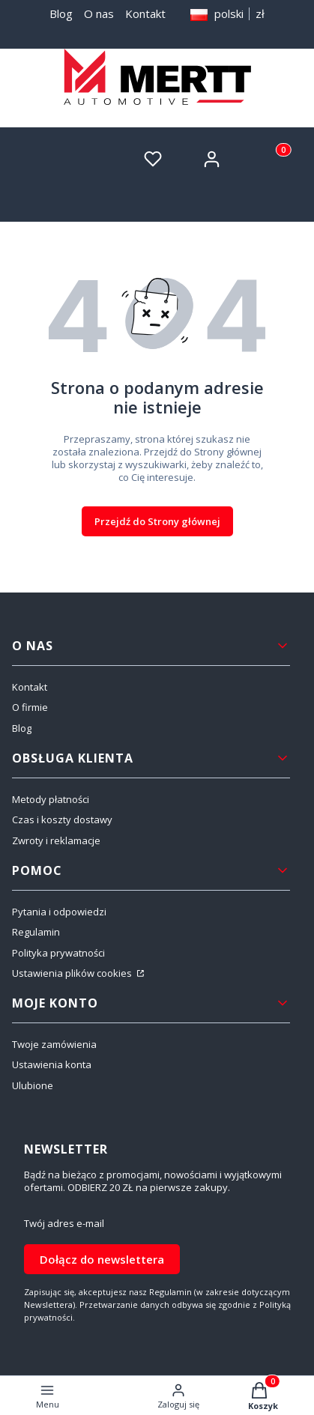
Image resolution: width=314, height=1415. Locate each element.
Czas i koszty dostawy (62, 819)
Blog (61, 13)
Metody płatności (50, 799)
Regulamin (36, 932)
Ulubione (32, 1085)
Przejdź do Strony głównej (157, 521)
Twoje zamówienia (54, 1044)
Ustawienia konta (51, 1064)
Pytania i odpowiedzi (59, 911)
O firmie (30, 707)
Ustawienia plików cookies (73, 973)
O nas (99, 13)
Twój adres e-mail (64, 1223)
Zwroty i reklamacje (56, 840)
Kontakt (145, 13)
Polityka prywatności (58, 953)
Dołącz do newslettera (102, 1259)
